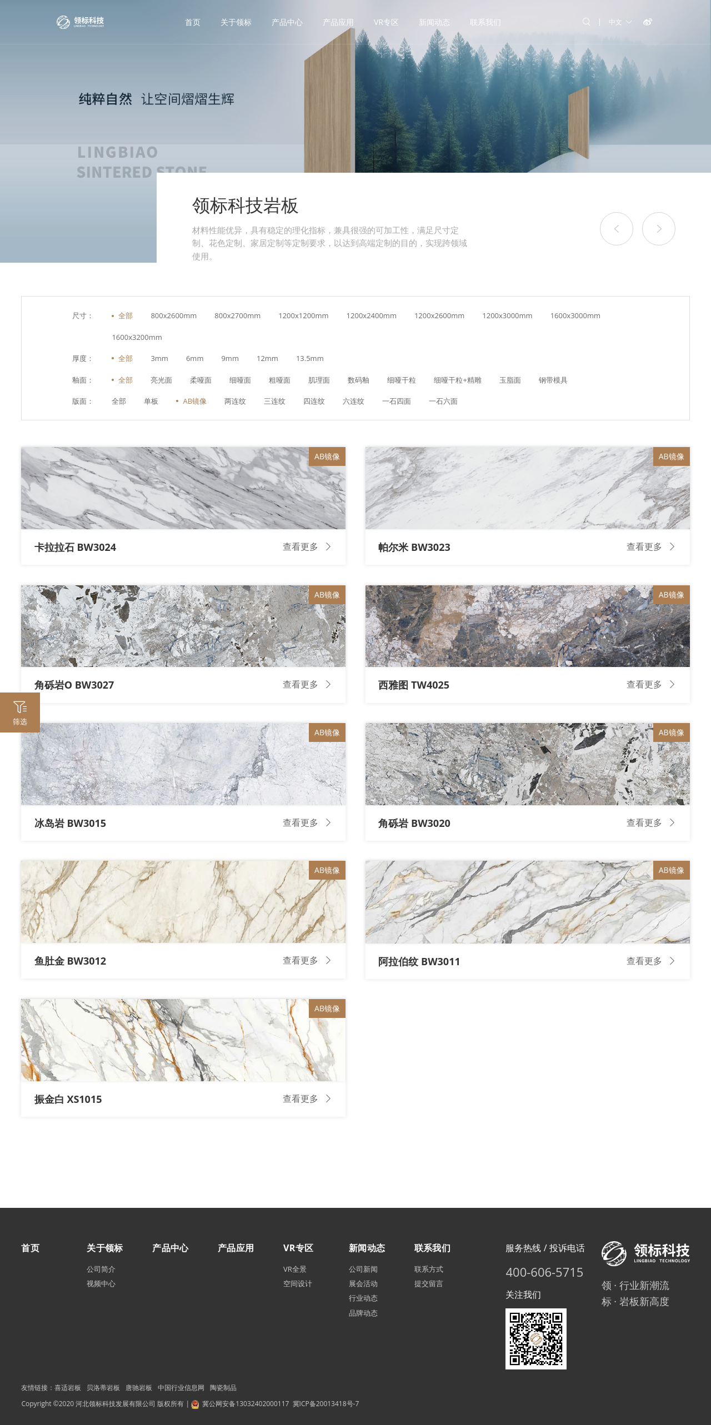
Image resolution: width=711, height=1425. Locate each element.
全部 (125, 315)
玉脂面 (510, 380)
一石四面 (396, 401)
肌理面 (319, 380)
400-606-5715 (544, 1271)
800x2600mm (174, 315)
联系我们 (485, 22)
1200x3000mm (507, 315)
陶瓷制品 (223, 1387)
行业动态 (363, 1298)
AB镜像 (195, 401)
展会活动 (363, 1283)
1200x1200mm (303, 315)
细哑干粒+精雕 (457, 380)
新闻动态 (434, 22)
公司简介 (101, 1269)
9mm (230, 358)
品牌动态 (363, 1313)
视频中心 (101, 1283)
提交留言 (428, 1283)
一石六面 (443, 401)
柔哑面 (201, 380)
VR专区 (386, 22)
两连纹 (235, 401)
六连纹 (353, 401)
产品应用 (338, 22)
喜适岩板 (67, 1387)
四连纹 (314, 401)
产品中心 (287, 22)
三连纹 (275, 401)
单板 (151, 401)
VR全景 (295, 1269)
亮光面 (161, 380)
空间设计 (297, 1283)
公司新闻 (363, 1269)
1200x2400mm (372, 315)
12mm (267, 358)
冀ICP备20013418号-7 (326, 1403)
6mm (195, 358)
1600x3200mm (137, 337)
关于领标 (236, 22)
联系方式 (428, 1269)
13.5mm (310, 358)
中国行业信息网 (181, 1387)
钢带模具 (553, 380)
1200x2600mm (439, 315)
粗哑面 (280, 380)
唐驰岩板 (139, 1387)
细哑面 (240, 380)
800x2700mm (237, 315)
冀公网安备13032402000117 (245, 1403)
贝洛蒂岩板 (103, 1387)
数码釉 (358, 380)
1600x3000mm (575, 315)
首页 (193, 22)
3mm (159, 358)
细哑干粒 (401, 380)
